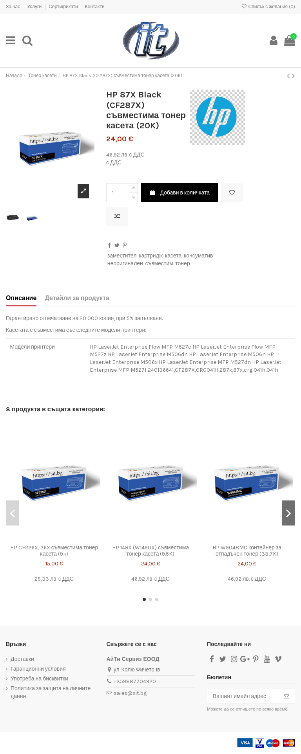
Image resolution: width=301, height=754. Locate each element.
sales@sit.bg (130, 693)
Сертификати (64, 6)
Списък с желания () (268, 6)
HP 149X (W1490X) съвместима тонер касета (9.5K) (150, 551)
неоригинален (125, 263)
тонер (182, 263)
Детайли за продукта (77, 298)
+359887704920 (135, 681)
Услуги (35, 6)
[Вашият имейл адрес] (242, 696)
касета (173, 255)
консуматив (198, 255)
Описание (21, 298)
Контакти (95, 6)
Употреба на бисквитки (39, 678)
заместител (122, 255)
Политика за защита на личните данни (51, 692)
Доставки (22, 659)
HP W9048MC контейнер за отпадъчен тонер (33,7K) (246, 551)
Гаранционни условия (38, 669)
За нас (13, 6)
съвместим (159, 263)
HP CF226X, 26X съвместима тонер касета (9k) (54, 551)
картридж (151, 255)
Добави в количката (179, 192)
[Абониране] (286, 696)
